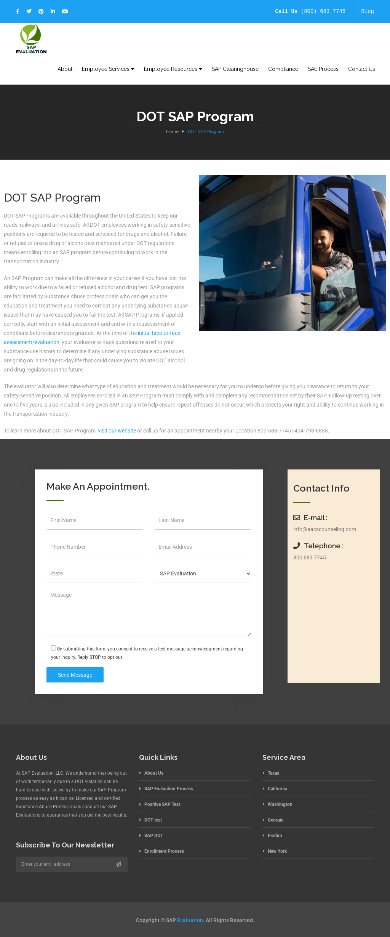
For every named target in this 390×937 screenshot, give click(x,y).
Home (172, 131)
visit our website (117, 431)
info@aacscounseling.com (324, 529)
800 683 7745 (309, 557)
